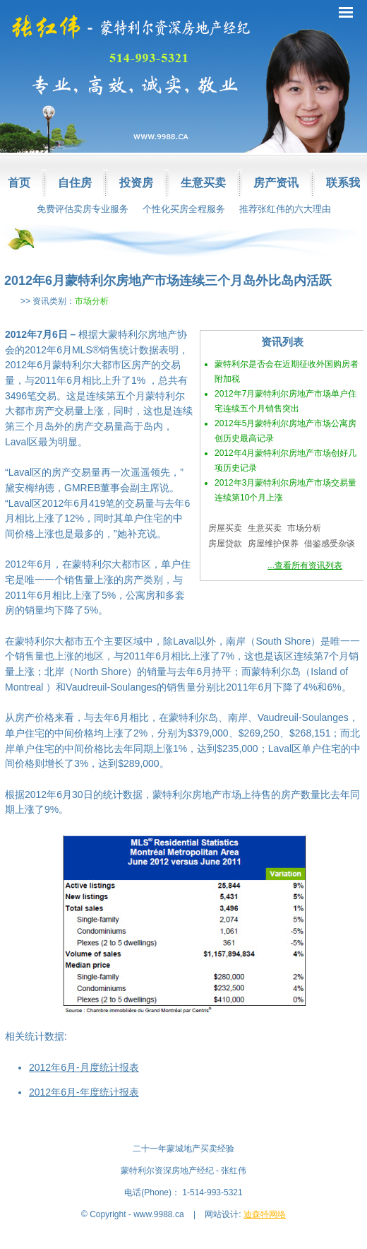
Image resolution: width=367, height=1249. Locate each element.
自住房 (75, 183)
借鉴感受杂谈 (329, 544)
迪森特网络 (264, 1214)
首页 (19, 183)
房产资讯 (276, 183)
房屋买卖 (225, 528)
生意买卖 (203, 183)
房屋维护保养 (273, 544)
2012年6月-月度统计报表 (84, 1067)
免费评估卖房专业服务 (82, 209)
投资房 (136, 183)
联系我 (343, 183)
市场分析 (92, 301)
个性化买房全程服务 (184, 209)
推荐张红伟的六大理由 (285, 209)
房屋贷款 (225, 544)
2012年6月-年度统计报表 (84, 1092)
